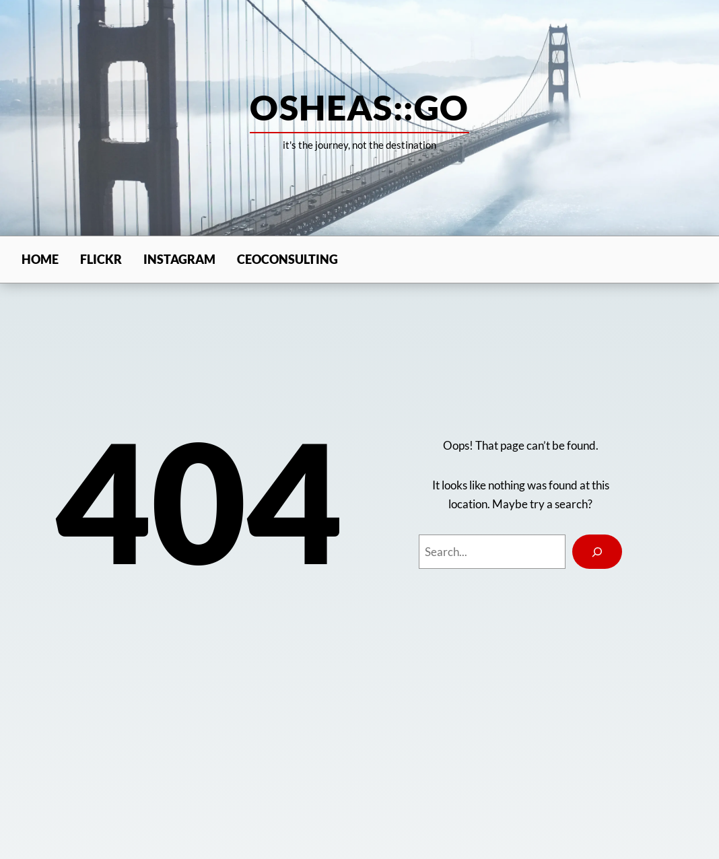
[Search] (597, 552)
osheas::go (359, 107)
